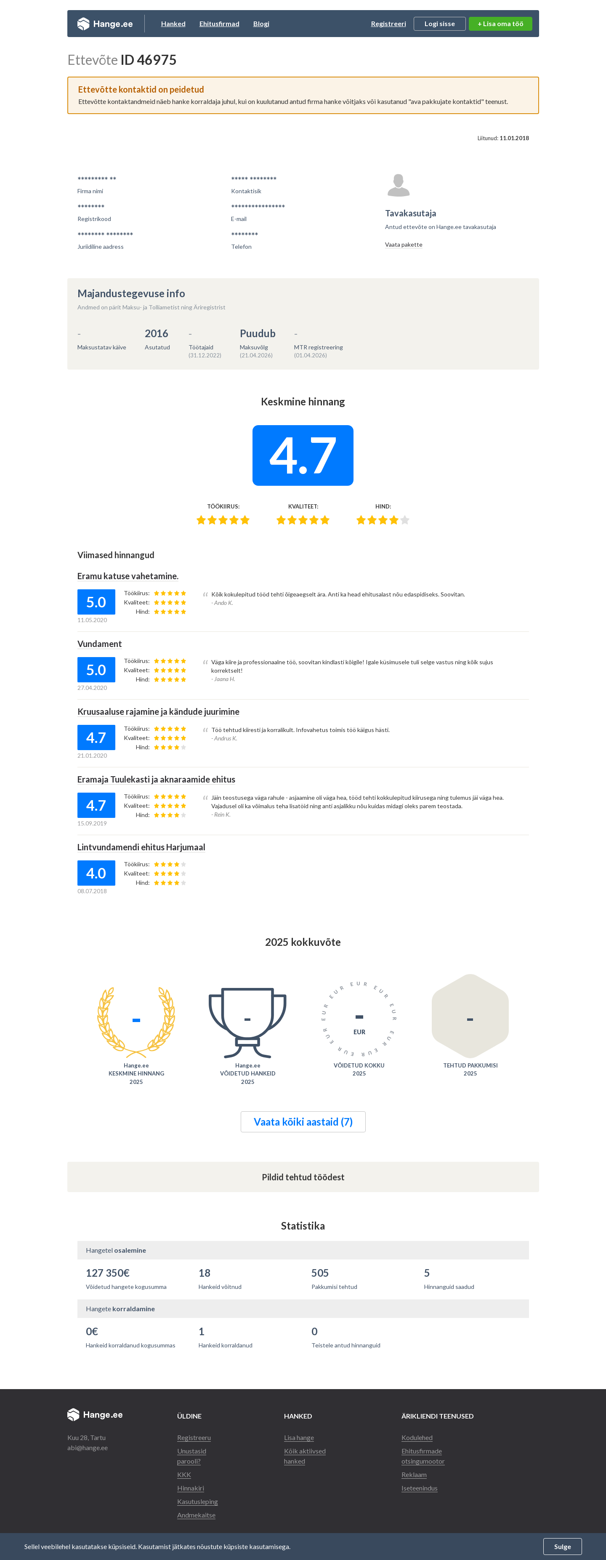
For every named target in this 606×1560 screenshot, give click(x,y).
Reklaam (414, 1474)
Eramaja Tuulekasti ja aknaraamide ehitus (156, 779)
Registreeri (388, 23)
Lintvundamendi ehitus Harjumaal (141, 847)
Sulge (562, 1546)
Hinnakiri (190, 1488)
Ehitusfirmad (219, 23)
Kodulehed (417, 1437)
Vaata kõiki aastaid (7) (303, 1121)
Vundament (99, 644)
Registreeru (194, 1437)
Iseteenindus (419, 1488)
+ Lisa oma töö (501, 23)
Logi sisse (440, 23)
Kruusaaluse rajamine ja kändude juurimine (158, 711)
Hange (105, 23)
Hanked (173, 23)
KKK (184, 1474)
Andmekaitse (196, 1515)
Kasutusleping (197, 1501)
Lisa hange (299, 1437)
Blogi (261, 23)
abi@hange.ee (87, 1447)
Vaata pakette (404, 244)
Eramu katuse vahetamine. (127, 576)
